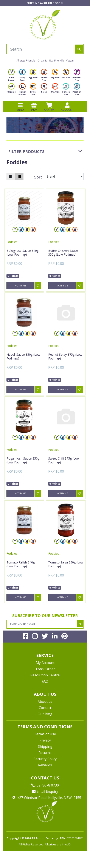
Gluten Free (44, 76)
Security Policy (45, 759)
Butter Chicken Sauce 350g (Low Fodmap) (63, 252)
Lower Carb (33, 90)
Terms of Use (45, 734)
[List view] (19, 176)
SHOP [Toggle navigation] (34, 106)
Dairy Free (22, 76)
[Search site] (79, 49)
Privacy (45, 740)
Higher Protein (22, 90)
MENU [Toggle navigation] (20, 106)
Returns (45, 752)
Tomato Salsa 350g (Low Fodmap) (65, 564)
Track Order (45, 669)
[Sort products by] (63, 176)
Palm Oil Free (77, 76)
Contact (45, 707)
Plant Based (11, 76)
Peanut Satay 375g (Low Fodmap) (65, 356)
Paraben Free (77, 90)
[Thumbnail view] (10, 176)
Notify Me (20, 285)
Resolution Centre (45, 675)
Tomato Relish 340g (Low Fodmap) (20, 564)
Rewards (45, 765)
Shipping (45, 746)
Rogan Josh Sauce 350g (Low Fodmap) (22, 460)
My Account (45, 662)
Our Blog (45, 714)
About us (45, 701)
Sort (38, 177)
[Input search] (41, 49)
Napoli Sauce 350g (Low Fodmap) (23, 356)
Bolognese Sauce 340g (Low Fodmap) (22, 252)
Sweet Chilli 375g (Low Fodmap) (63, 460)
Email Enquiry (45, 791)
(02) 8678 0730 (45, 785)
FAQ (45, 681)
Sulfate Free (66, 90)
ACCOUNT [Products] (67, 106)
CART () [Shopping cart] (49, 106)
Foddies (11, 242)
